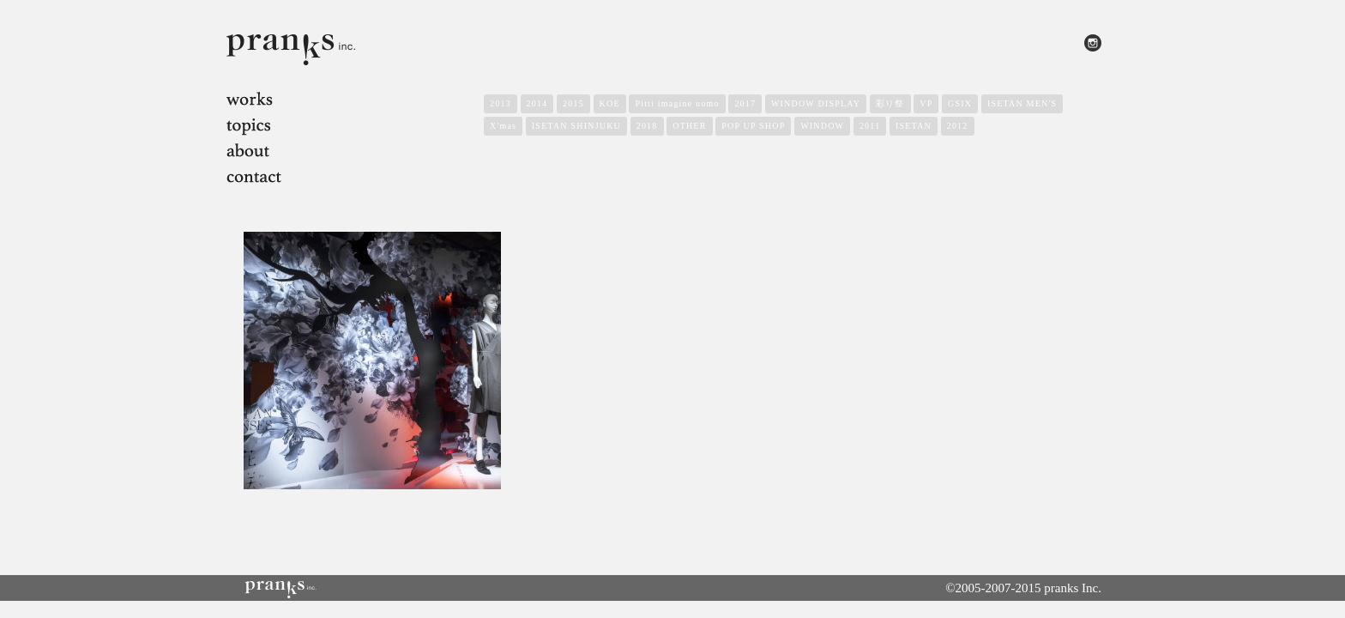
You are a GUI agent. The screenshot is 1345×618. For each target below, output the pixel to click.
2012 (957, 125)
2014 (537, 103)
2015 (573, 103)
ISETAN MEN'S (1022, 103)
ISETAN (914, 125)
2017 (745, 103)
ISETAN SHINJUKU (576, 125)
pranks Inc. (1072, 588)
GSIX (960, 103)
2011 (869, 125)
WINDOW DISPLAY (815, 103)
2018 (647, 125)
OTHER (689, 125)
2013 (500, 103)
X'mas (503, 125)
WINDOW (822, 125)
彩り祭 (890, 103)
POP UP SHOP (753, 125)
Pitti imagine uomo (677, 103)
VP (926, 103)
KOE (610, 103)
